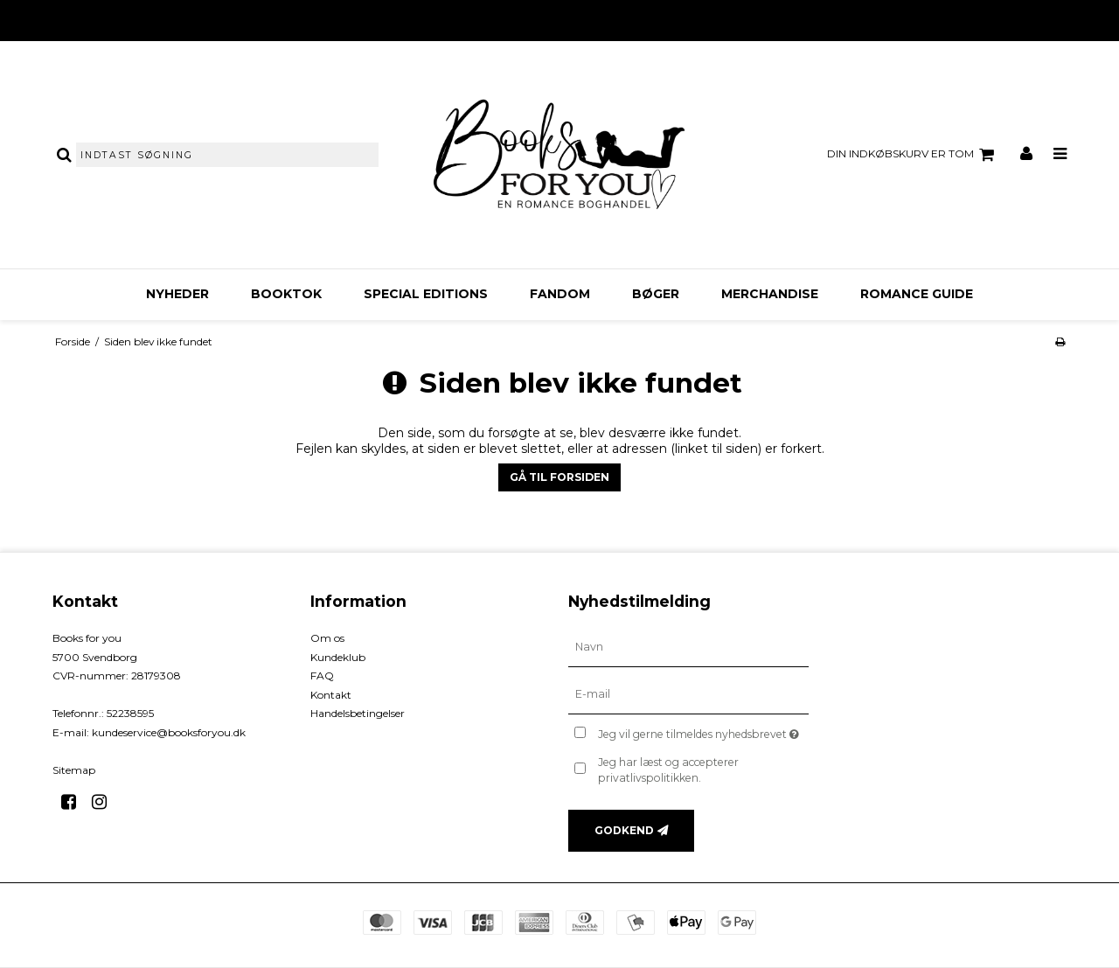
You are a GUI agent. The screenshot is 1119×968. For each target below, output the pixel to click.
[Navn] (688, 647)
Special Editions (426, 294)
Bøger (655, 294)
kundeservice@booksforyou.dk (169, 732)
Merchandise (769, 294)
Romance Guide (916, 294)
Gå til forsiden (559, 477)
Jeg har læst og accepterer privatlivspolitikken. (668, 770)
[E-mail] (688, 694)
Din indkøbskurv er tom (913, 155)
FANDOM (560, 294)
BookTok (286, 294)
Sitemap (73, 769)
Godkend (624, 830)
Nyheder (177, 294)
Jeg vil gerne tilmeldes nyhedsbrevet (703, 731)
